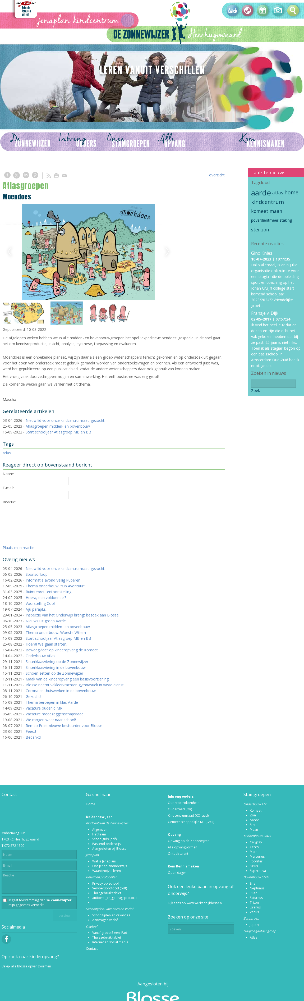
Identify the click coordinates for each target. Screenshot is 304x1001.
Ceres (254, 847)
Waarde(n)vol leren (106, 871)
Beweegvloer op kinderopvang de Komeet (62, 649)
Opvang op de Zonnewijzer (188, 841)
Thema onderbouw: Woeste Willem (56, 632)
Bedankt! (33, 737)
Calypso (256, 842)
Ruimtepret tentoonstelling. (49, 591)
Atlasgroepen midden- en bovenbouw (58, 426)
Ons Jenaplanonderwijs (109, 866)
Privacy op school (105, 883)
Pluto (253, 893)
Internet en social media (110, 942)
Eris (252, 883)
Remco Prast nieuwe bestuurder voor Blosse (64, 725)
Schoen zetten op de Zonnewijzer (54, 673)
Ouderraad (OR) (180, 809)
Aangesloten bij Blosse (109, 848)
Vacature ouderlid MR (44, 708)
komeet (259, 211)
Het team (99, 834)
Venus (254, 912)
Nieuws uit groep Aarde (46, 620)
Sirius (254, 866)
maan (276, 211)
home (291, 192)
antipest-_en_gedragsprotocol (114, 897)
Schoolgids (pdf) (104, 839)
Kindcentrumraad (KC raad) (188, 815)
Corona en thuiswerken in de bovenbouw (61, 690)
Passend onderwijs (106, 844)
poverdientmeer (264, 220)
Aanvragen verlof (105, 920)
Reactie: (9, 501)
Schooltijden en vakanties (111, 915)
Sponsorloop (37, 574)
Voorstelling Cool (40, 603)
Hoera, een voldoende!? (46, 597)
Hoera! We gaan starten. (46, 644)
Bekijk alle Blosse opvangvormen (26, 966)
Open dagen (177, 872)
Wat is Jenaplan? (104, 861)
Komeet (255, 810)
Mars (253, 851)
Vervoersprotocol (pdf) (109, 888)
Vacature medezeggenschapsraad (55, 713)
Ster (253, 824)
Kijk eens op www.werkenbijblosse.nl (195, 903)
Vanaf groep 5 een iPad (109, 932)
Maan (254, 829)
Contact (92, 948)
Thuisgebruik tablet (106, 893)
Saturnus (256, 897)
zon (265, 229)
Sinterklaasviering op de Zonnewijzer (57, 661)
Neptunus (257, 888)
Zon (253, 815)
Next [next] (167, 252)
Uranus (255, 907)
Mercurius (257, 856)
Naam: (8, 473)
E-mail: (8, 487)
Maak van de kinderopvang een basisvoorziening (67, 679)
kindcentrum (267, 201)
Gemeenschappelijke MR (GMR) (191, 822)
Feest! (31, 731)
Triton (254, 902)
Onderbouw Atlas (40, 655)
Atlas (253, 937)
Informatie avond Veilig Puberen (53, 580)
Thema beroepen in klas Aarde (52, 702)
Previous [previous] (9, 252)
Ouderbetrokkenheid (184, 803)
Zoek (255, 390)
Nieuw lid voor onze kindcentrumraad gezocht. (65, 420)
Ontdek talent (178, 853)
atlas (7, 452)
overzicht (217, 174)
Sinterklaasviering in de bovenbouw (56, 667)
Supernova (258, 871)
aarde (261, 193)
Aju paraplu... (36, 609)
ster (255, 229)
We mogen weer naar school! (51, 719)
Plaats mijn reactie (18, 547)
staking (286, 220)
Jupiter (255, 924)
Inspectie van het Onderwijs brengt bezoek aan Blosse (72, 615)
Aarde (254, 820)
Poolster (256, 861)
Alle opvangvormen (182, 847)
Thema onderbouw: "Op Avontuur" (55, 585)
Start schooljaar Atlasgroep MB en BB (58, 432)
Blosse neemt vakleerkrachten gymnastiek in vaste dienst (75, 684)
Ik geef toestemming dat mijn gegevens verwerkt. (40, 902)
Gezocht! (33, 696)
